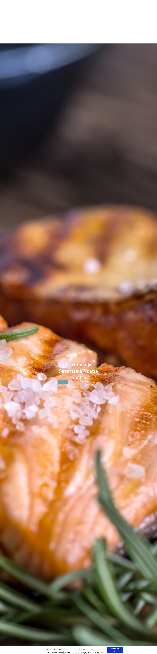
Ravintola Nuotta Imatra (76, 3)
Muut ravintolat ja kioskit (89, 3)
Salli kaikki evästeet (115, 641)
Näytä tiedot (92, 651)
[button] (133, 2)
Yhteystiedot (99, 3)
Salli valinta (115, 644)
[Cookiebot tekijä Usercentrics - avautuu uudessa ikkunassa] (40, 652)
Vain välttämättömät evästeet (115, 648)
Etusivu (67, 3)
